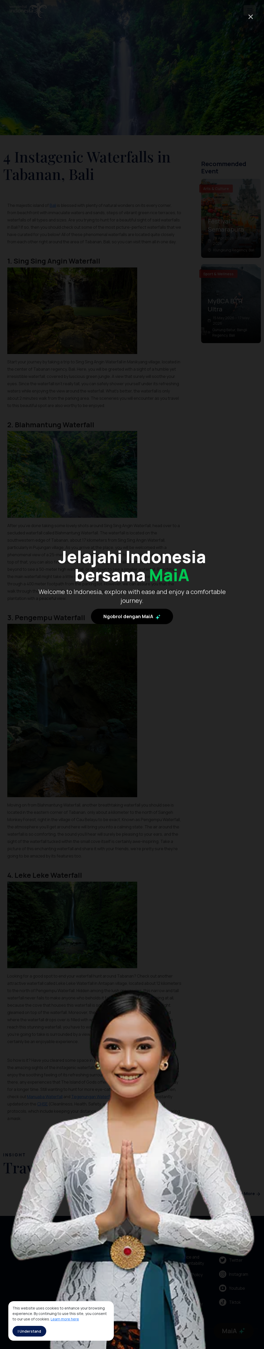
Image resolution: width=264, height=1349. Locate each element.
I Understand (29, 1331)
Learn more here (65, 1319)
